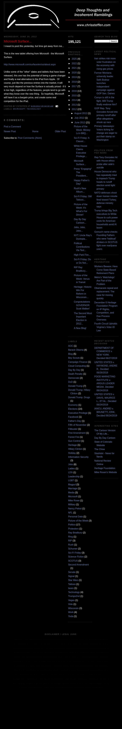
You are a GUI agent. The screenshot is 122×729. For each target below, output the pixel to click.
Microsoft (19, 109)
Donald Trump (75, 386)
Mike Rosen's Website (105, 472)
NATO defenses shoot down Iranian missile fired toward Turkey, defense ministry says (105, 200)
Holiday (72, 453)
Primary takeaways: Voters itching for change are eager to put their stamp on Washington (105, 133)
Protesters (73, 528)
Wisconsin (73, 608)
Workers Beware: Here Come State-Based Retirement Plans (106, 269)
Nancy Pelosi (75, 508)
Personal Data (75, 516)
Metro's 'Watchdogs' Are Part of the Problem (104, 280)
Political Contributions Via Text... (82, 246)
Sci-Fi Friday (74, 552)
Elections (72, 409)
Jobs (70, 464)
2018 (74, 82)
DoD (70, 382)
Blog (70, 354)
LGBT (71, 480)
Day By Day (74, 370)
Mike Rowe (73, 500)
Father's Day (74, 421)
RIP (70, 540)
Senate (71, 572)
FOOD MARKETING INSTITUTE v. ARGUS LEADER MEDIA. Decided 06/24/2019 (104, 383)
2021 (74, 68)
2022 (74, 63)
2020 (74, 72)
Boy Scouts (74, 358)
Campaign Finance (77, 362)
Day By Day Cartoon (104, 438)
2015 (74, 95)
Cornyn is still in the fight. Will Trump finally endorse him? (105, 101)
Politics (71, 524)
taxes (71, 588)
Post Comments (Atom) (30, 138)
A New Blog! (80, 328)
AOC (70, 346)
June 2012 (80, 122)
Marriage (72, 488)
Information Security (78, 457)
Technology (34, 109)
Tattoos (72, 584)
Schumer (72, 548)
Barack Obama (75, 350)
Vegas (71, 600)
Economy (73, 405)
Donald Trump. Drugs (79, 397)
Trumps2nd (74, 596)
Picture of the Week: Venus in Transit (82, 278)
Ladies (71, 468)
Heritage (72, 445)
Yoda (70, 616)
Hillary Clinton (75, 449)
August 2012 (80, 113)
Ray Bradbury (75, 532)
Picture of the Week (78, 520)
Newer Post (10, 131)
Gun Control (74, 441)
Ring (70, 536)
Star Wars (73, 580)
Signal (71, 576)
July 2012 (79, 118)
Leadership (73, 476)
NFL (70, 512)
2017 (74, 86)
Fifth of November (77, 425)
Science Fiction (76, 556)
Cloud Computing (77, 366)
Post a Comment (12, 126)
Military (71, 504)
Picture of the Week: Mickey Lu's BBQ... (82, 130)
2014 (74, 100)
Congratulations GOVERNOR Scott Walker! (82, 305)
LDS (70, 472)
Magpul (72, 484)
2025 (74, 59)
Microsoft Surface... (18, 41)
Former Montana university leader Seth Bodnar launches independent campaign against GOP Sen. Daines (104, 83)
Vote (70, 604)
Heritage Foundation (104, 468)
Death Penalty (75, 374)
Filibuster (72, 429)
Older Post (60, 131)
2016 (74, 91)
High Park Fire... (82, 255)
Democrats (73, 378)
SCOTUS (73, 561)
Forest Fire (73, 437)
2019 (74, 77)
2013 (74, 104)
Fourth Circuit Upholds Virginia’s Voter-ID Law (105, 327)
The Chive (99, 449)
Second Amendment (78, 564)
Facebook (73, 417)
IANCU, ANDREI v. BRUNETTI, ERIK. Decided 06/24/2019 (105, 412)
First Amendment (76, 433)
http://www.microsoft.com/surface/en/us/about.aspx (30, 64)
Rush (70, 544)
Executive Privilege (78, 413)
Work (70, 612)
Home (35, 131)
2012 (74, 109)
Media (71, 492)
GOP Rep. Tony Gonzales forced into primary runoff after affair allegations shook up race (106, 115)
